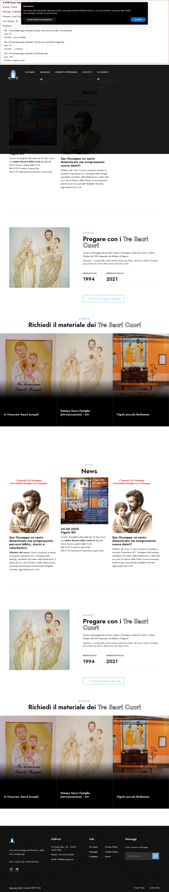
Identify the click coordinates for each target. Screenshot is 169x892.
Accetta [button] (138, 19)
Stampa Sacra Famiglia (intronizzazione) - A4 (75, 413)
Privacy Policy (111, 846)
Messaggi (45, 72)
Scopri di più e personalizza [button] (39, 19)
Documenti (102, 72)
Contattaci (93, 856)
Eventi (108, 856)
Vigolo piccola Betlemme (133, 414)
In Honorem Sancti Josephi (21, 414)
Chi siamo (30, 72)
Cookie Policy (111, 851)
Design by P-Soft (15, 888)
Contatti (87, 72)
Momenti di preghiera (66, 72)
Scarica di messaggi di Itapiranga (105, 298)
